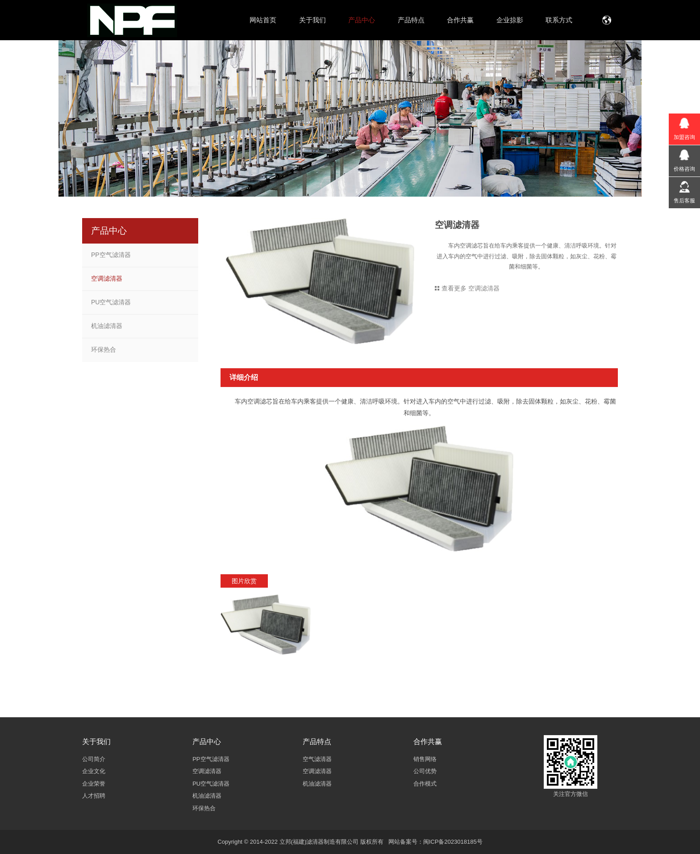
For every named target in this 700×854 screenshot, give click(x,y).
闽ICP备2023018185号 (453, 841)
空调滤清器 (106, 278)
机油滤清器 (106, 325)
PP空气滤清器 (111, 254)
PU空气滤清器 (111, 302)
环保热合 (103, 349)
